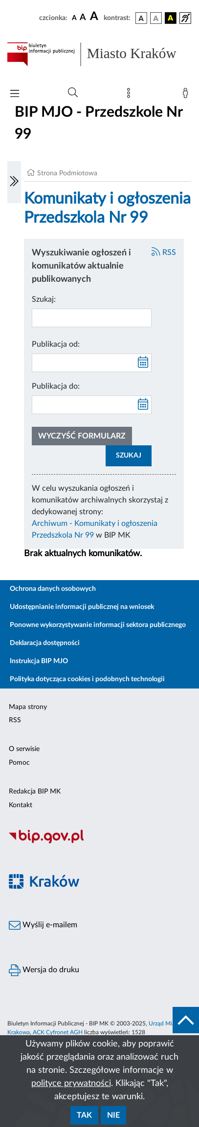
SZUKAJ (128, 455)
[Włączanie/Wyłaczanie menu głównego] (14, 94)
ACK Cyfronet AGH (58, 1032)
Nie (113, 1115)
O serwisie (24, 749)
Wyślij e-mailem (43, 925)
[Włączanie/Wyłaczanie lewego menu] (14, 182)
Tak (84, 1115)
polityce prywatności (71, 1083)
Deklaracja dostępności (45, 643)
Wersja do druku (44, 970)
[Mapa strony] (130, 95)
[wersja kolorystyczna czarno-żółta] (170, 18)
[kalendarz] (143, 363)
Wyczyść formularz (82, 436)
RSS (164, 252)
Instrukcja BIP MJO (39, 661)
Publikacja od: (56, 344)
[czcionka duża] (95, 16)
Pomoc (19, 762)
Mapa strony (28, 707)
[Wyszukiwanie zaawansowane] (73, 93)
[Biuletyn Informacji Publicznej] (99, 842)
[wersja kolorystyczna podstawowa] (141, 18)
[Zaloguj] (187, 95)
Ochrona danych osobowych (53, 588)
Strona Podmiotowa (67, 173)
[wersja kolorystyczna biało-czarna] (156, 18)
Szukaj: (44, 299)
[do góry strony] (186, 1020)
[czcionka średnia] (83, 17)
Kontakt (20, 805)
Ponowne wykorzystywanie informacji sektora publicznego (98, 625)
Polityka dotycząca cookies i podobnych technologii (87, 679)
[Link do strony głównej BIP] (99, 54)
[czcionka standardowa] (74, 17)
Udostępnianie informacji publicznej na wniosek (82, 607)
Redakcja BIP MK (35, 791)
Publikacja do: (56, 386)
